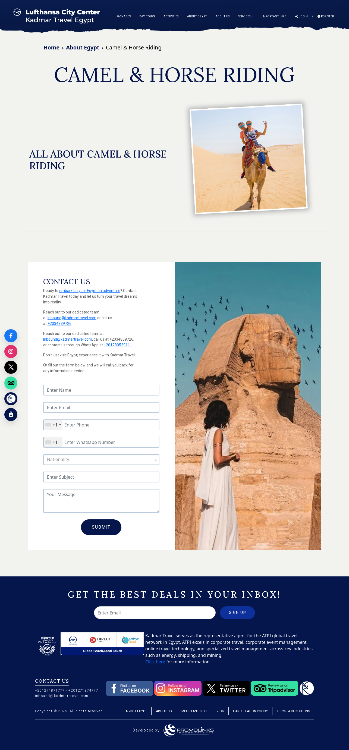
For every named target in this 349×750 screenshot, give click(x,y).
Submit (101, 527)
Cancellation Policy (250, 711)
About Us (222, 16)
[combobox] (52, 425)
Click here (155, 662)
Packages (124, 16)
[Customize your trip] (10, 414)
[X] (10, 367)
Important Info (274, 16)
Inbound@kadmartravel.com (72, 318)
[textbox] (101, 459)
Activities (171, 16)
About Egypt (197, 16)
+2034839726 (59, 323)
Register (325, 16)
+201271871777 (50, 690)
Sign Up (237, 612)
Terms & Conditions (293, 711)
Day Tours (147, 16)
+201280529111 (118, 345)
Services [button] (244, 16)
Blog (220, 711)
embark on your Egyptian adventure (89, 290)
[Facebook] (10, 335)
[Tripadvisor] (10, 383)
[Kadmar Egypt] (10, 398)
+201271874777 (83, 690)
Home (51, 47)
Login (301, 16)
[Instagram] (10, 351)
